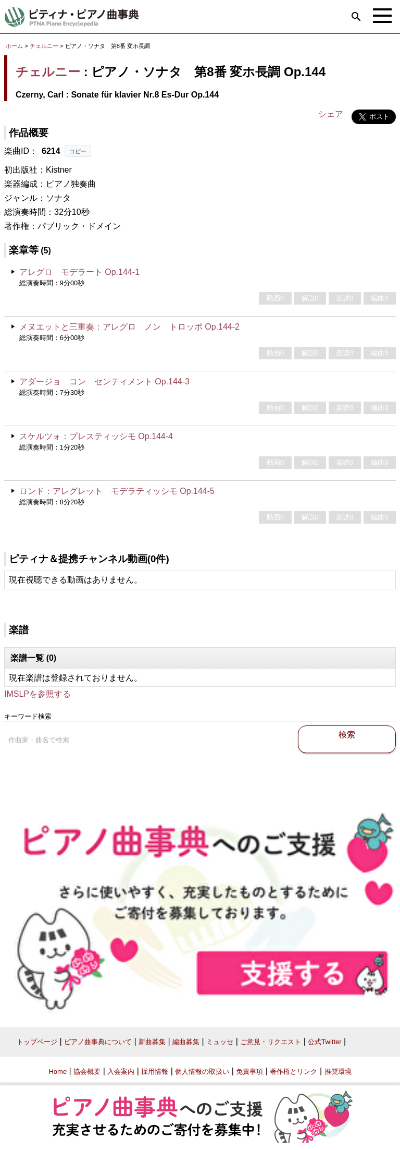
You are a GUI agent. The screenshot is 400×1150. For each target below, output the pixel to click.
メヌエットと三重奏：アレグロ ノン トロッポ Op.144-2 (129, 326)
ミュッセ (219, 1042)
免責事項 (249, 1071)
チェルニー (44, 46)
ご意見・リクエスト (270, 1042)
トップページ (37, 1042)
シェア (330, 114)
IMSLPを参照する (37, 693)
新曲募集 (152, 1042)
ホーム (14, 46)
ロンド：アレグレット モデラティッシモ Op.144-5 (117, 491)
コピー (77, 151)
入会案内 (120, 1071)
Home (57, 1071)
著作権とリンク (293, 1071)
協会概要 (87, 1071)
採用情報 (154, 1071)
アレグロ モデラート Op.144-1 (79, 272)
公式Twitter (324, 1042)
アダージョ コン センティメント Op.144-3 (104, 381)
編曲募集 (185, 1042)
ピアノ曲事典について (98, 1042)
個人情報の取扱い (202, 1071)
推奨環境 (338, 1071)
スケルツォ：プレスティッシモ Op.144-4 (96, 436)
